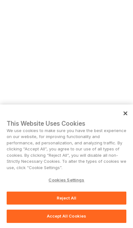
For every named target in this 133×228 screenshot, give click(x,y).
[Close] (125, 113)
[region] (66, 166)
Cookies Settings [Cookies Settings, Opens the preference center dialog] (66, 179)
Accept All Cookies (66, 215)
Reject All (66, 197)
